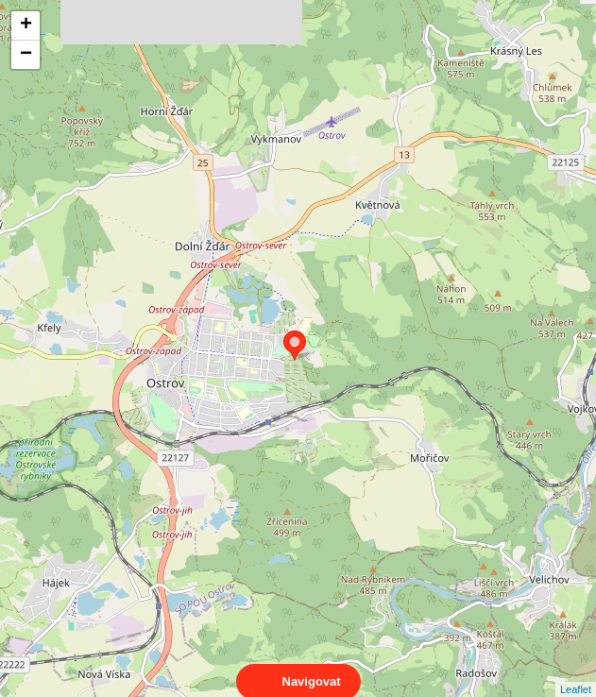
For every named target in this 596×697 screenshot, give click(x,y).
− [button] (26, 55)
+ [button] (26, 25)
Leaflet (575, 672)
